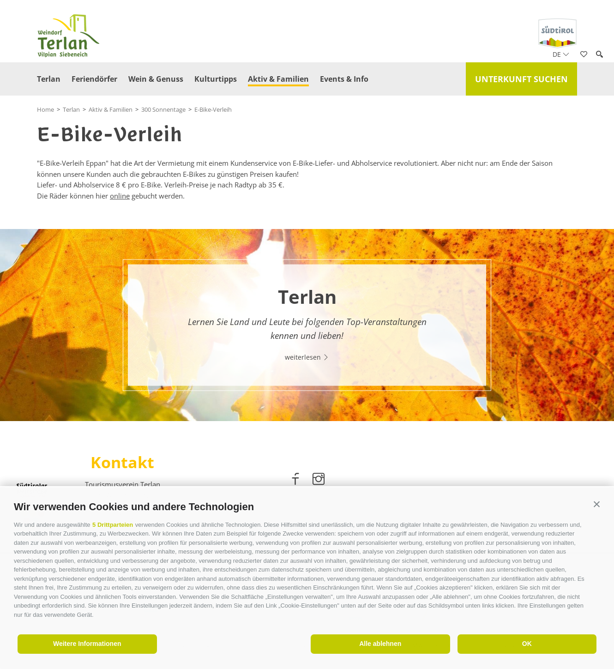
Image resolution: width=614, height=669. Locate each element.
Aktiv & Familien (278, 79)
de (561, 54)
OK (527, 643)
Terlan (48, 79)
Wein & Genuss (155, 79)
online (120, 195)
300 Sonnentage (163, 109)
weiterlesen (307, 357)
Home (45, 109)
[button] (596, 504)
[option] (307, 325)
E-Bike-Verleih (213, 109)
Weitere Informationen (87, 643)
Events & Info (344, 79)
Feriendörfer (94, 79)
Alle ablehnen (380, 643)
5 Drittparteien (112, 524)
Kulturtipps (215, 79)
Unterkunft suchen (521, 78)
